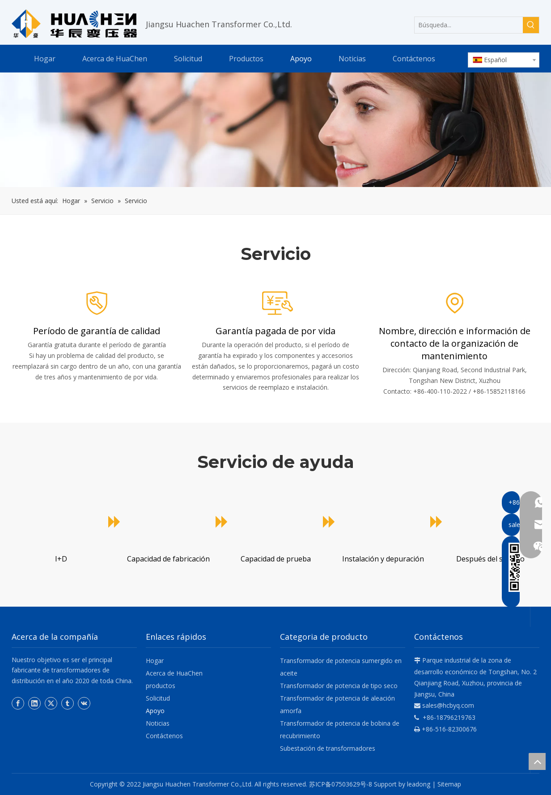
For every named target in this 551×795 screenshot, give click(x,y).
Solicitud (158, 698)
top (537, 761)
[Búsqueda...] (469, 25)
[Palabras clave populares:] (531, 25)
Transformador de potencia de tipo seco (339, 685)
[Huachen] (275, 129)
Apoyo (155, 710)
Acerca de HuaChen (174, 673)
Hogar (155, 660)
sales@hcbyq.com (448, 705)
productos (160, 685)
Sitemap (449, 784)
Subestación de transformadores (327, 748)
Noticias (158, 723)
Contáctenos (164, 735)
